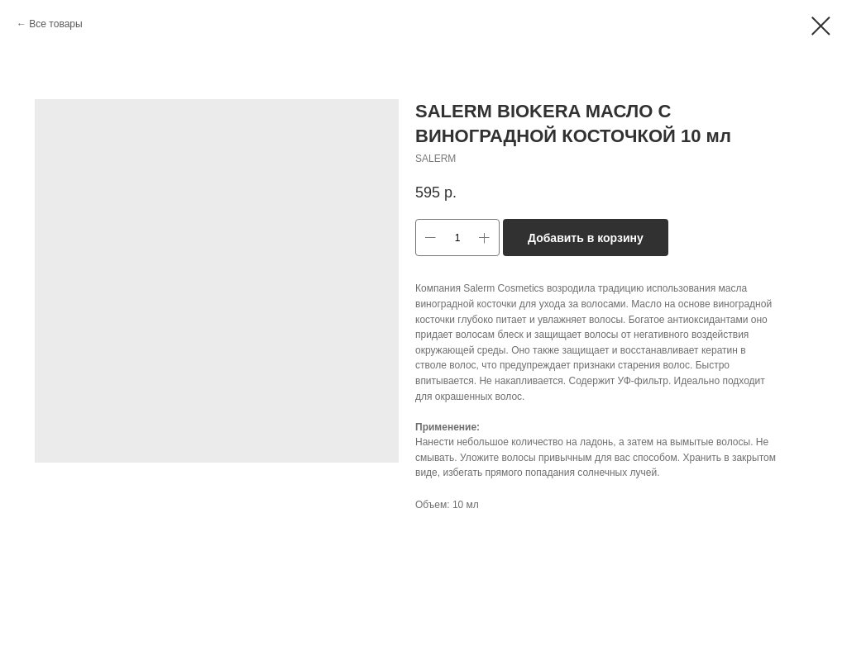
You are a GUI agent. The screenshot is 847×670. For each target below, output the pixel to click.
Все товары (55, 24)
